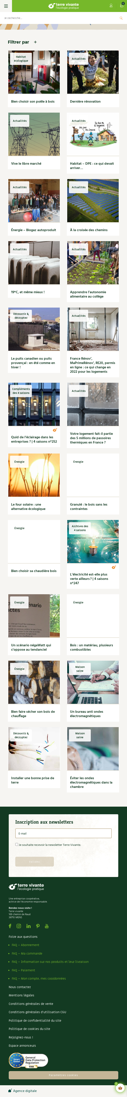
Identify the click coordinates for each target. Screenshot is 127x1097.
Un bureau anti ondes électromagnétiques (86, 714)
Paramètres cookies (63, 1075)
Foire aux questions (23, 937)
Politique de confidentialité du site (35, 1021)
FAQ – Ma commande (27, 953)
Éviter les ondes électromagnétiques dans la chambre (91, 782)
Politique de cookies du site (29, 1029)
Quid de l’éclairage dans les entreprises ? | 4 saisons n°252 (34, 440)
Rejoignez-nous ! (21, 1037)
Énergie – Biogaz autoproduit (33, 230)
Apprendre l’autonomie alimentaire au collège (88, 294)
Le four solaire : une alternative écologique (28, 507)
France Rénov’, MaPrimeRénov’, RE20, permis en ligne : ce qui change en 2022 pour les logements (92, 365)
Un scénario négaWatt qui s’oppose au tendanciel (31, 648)
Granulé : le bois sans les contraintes (88, 507)
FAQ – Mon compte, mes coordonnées (39, 979)
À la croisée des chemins (89, 230)
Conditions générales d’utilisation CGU (37, 1012)
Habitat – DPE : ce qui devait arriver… (92, 166)
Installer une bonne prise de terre (32, 780)
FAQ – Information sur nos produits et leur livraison (50, 962)
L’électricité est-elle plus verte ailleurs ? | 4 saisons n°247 (89, 579)
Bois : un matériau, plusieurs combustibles (91, 648)
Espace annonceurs (22, 1046)
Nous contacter (20, 987)
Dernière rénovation (85, 102)
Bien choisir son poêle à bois (33, 102)
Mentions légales (21, 995)
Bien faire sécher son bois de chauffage (33, 714)
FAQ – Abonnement (25, 945)
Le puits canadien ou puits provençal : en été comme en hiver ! (33, 363)
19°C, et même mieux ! (28, 292)
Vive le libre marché (26, 164)
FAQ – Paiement (23, 970)
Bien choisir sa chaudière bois (34, 571)
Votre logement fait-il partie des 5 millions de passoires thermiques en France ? (91, 438)
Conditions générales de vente (31, 1004)
